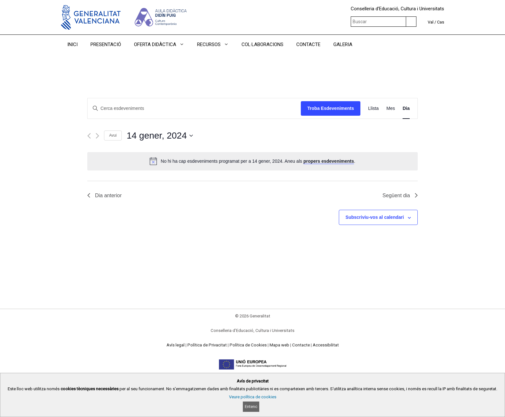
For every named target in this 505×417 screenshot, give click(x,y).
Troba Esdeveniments (330, 108)
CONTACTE (308, 44)
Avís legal (176, 345)
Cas (440, 22)
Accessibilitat (326, 345)
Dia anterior (104, 195)
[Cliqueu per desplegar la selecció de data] (160, 135)
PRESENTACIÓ (106, 44)
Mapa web (279, 345)
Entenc (251, 406)
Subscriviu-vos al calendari (375, 217)
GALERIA (342, 44)
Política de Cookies (248, 345)
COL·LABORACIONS (262, 44)
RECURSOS (216, 44)
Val (431, 22)
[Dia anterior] (89, 136)
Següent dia (400, 195)
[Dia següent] (97, 136)
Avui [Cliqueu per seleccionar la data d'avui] (113, 135)
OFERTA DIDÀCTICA (162, 44)
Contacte (301, 345)
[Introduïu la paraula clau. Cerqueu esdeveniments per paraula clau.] (194, 108)
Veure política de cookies (252, 396)
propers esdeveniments (328, 161)
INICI (72, 44)
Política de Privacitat (207, 345)
